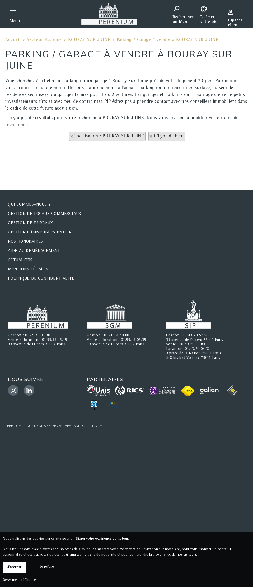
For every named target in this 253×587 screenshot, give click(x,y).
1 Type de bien (168, 136)
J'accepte (14, 567)
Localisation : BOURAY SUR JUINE (109, 136)
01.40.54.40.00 (116, 335)
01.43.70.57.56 (195, 335)
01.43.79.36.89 (192, 344)
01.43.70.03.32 (197, 349)
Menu (15, 21)
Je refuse (47, 567)
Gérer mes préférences (20, 580)
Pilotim (96, 426)
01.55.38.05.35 (54, 340)
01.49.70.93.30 (37, 335)
